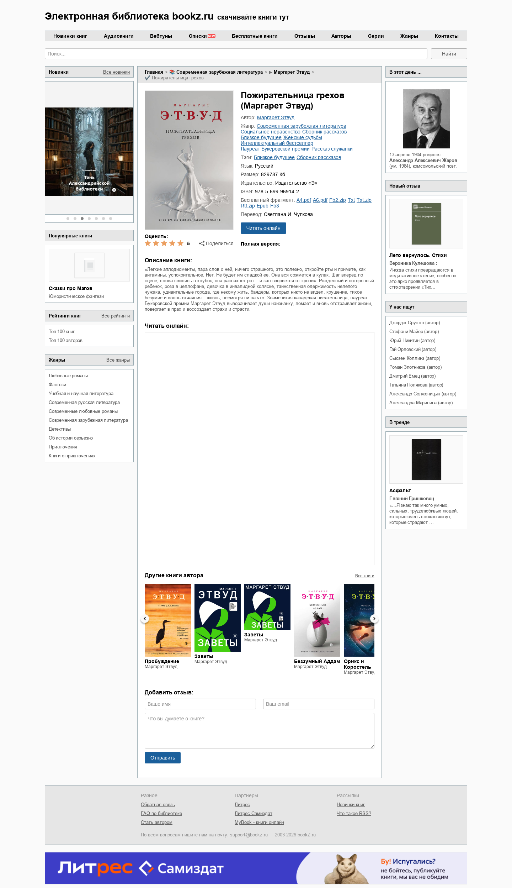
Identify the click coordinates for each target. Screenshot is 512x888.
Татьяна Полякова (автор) (416, 385)
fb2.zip (337, 200)
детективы (60, 429)
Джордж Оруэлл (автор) (414, 322)
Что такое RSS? (354, 813)
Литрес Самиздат (253, 813)
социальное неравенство (270, 132)
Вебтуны (161, 36)
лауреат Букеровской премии (275, 149)
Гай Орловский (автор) (412, 349)
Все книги (364, 575)
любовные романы (68, 375)
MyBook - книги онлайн (259, 822)
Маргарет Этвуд (292, 72)
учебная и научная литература (81, 393)
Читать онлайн (263, 228)
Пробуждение (162, 661)
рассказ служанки (332, 149)
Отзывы (304, 36)
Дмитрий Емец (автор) (412, 376)
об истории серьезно (71, 438)
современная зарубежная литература (88, 420)
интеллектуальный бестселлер (277, 143)
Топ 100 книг (62, 331)
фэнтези (57, 384)
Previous (144, 618)
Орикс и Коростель (357, 664)
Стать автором (156, 822)
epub (262, 206)
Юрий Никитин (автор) (412, 340)
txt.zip (364, 200)
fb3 (274, 206)
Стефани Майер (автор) (414, 331)
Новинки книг (70, 36)
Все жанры (118, 360)
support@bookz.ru (249, 834)
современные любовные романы (83, 411)
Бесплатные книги (255, 36)
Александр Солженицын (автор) (422, 393)
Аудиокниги (119, 36)
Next (374, 618)
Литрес (242, 804)
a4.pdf (304, 200)
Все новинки (116, 72)
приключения (63, 447)
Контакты (447, 36)
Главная (154, 72)
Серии (376, 36)
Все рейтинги (115, 316)
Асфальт (400, 490)
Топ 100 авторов (65, 340)
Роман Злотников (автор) (415, 367)
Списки (198, 36)
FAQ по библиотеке (161, 813)
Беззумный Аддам (317, 661)
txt (351, 200)
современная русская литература (84, 402)
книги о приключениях (72, 455)
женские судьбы (302, 137)
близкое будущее (261, 137)
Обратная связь (158, 804)
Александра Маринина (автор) (421, 402)
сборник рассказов (324, 132)
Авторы (341, 36)
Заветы (203, 656)
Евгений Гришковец (411, 498)
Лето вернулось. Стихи (418, 255)
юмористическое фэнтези (76, 296)
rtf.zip (248, 206)
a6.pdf (320, 200)
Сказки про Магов (70, 288)
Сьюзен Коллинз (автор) (414, 358)
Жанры (409, 36)
